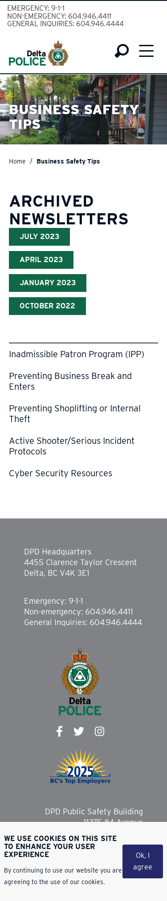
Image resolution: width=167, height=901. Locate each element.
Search (121, 51)
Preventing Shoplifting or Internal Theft (75, 413)
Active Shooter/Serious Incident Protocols (71, 446)
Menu (146, 50)
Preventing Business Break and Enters (70, 381)
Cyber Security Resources (60, 473)
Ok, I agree (142, 863)
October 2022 (47, 306)
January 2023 (48, 283)
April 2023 (41, 259)
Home (17, 161)
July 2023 (39, 236)
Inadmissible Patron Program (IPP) (76, 354)
